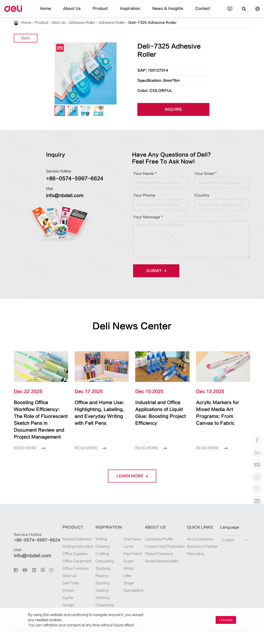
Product (104, 11)
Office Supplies (71, 547)
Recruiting (196, 547)
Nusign (66, 598)
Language (227, 520)
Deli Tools (68, 576)
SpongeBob (130, 569)
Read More (28, 441)
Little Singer (130, 561)
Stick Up (51, 22)
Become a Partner (201, 539)
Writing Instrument (74, 539)
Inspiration (130, 11)
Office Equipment (73, 554)
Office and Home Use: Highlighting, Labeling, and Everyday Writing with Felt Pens (98, 413)
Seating (99, 583)
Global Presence (159, 547)
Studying (100, 561)
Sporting (100, 576)
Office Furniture (72, 561)
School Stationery (73, 532)
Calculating (102, 554)
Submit (154, 270)
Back (25, 38)
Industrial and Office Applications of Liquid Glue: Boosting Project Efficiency (160, 409)
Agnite (65, 591)
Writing (99, 532)
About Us (80, 11)
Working (100, 591)
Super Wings (131, 554)
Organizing (101, 598)
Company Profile (160, 532)
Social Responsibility (163, 554)
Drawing (100, 539)
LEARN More (132, 469)
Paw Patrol (129, 547)
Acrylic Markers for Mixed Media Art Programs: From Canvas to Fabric (219, 409)
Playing (99, 569)
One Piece (129, 532)
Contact (192, 11)
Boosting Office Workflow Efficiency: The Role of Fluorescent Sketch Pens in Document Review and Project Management (40, 416)
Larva (126, 539)
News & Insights (162, 11)
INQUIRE (173, 109)
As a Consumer (199, 532)
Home (56, 11)
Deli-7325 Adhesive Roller (128, 22)
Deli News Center (132, 326)
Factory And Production (164, 539)
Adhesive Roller (71, 22)
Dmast (65, 583)
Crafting (99, 547)
